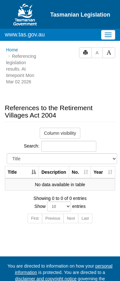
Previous (52, 194)
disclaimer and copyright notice (45, 254)
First (34, 194)
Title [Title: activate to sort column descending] (12, 147)
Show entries (60, 182)
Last (85, 194)
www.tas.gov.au (25, 10)
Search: (60, 121)
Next (71, 194)
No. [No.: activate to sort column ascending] (75, 147)
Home (12, 25)
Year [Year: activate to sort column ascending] (98, 147)
